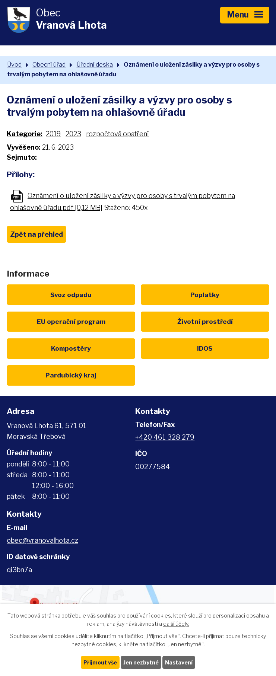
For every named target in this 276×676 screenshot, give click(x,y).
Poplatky (204, 295)
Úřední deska (94, 64)
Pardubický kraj (70, 375)
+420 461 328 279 (164, 437)
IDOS (205, 348)
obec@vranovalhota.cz (42, 540)
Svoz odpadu (71, 295)
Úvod (14, 64)
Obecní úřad (49, 64)
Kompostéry (71, 348)
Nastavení (179, 662)
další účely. (176, 624)
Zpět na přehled (36, 234)
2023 (73, 134)
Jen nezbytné (141, 662)
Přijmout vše (100, 662)
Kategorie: (24, 134)
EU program (71, 321)
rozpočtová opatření (117, 134)
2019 (53, 134)
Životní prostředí (205, 321)
